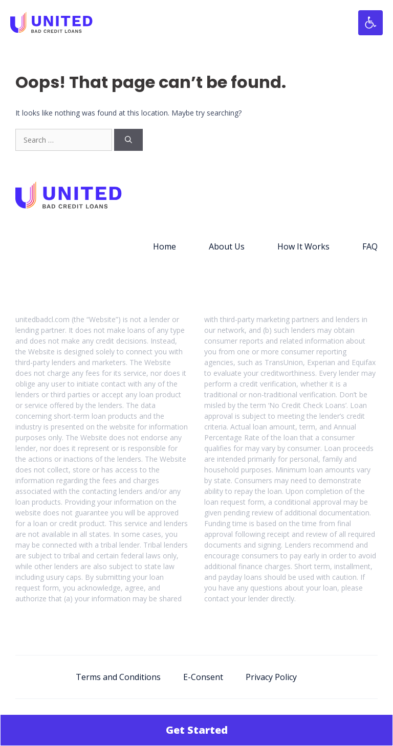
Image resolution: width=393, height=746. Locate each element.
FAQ (370, 246)
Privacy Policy (271, 677)
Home (164, 246)
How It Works (303, 246)
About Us (227, 246)
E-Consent (203, 677)
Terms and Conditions (118, 677)
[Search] (128, 140)
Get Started (197, 730)
